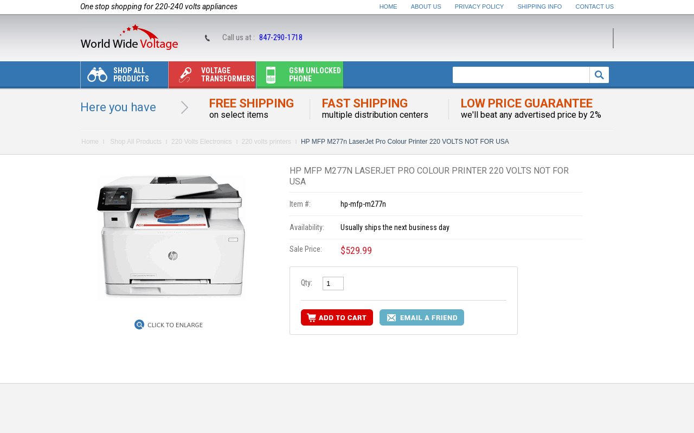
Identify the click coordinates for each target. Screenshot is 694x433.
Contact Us (595, 6)
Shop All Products (115, 77)
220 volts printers (266, 141)
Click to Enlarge (175, 325)
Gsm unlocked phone (298, 77)
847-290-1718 (281, 37)
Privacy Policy (479, 6)
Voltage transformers (212, 77)
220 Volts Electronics (201, 141)
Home (388, 6)
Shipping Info (540, 6)
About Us (426, 6)
